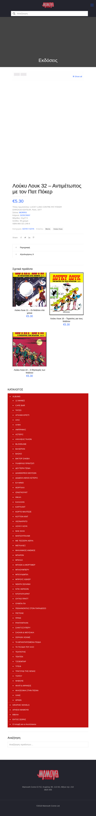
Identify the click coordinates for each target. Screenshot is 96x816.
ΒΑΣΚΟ (18, 454)
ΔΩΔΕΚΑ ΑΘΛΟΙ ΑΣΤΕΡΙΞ (26, 478)
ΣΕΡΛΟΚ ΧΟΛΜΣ (22, 637)
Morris (48, 229)
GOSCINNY (25, 215)
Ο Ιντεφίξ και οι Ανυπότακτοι (24, 724)
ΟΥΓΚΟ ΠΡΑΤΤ (21, 599)
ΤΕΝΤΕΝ (19, 657)
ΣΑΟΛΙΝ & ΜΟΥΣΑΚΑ (24, 632)
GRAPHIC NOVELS (21, 705)
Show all (77, 76)
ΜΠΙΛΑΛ (19, 560)
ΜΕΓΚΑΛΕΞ (20, 545)
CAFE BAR (20, 405)
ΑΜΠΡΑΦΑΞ (20, 429)
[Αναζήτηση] (49, 13)
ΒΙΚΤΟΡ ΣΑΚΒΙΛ (22, 458)
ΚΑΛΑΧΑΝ (19, 502)
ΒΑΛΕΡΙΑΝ (20, 449)
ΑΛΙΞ (17, 420)
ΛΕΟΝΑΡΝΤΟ (21, 521)
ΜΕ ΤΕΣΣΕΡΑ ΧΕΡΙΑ (24, 541)
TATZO (18, 410)
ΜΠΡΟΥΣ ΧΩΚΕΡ (23, 579)
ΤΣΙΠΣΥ (18, 676)
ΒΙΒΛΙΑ (15, 715)
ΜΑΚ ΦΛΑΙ (20, 531)
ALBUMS (16, 396)
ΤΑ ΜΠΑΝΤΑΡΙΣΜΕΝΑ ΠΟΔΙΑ (28, 642)
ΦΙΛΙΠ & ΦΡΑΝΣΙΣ (23, 686)
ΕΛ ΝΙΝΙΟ (19, 483)
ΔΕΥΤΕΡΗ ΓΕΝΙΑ (22, 468)
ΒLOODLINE (20, 444)
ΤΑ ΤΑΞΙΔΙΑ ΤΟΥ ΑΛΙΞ (24, 647)
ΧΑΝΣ (18, 695)
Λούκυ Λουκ (58, 229)
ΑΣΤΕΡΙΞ (19, 434)
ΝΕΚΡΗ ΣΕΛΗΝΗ (22, 584)
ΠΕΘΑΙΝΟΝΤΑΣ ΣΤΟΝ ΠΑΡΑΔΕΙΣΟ (30, 608)
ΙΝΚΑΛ (18, 497)
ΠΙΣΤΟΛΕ (19, 613)
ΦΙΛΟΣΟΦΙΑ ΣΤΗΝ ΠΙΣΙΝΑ (26, 690)
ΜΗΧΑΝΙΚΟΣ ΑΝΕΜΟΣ (25, 550)
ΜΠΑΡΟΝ (19, 555)
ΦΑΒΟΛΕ (19, 681)
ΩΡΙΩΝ (18, 700)
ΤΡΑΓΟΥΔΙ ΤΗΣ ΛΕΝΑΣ (25, 671)
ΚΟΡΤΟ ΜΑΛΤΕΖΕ (23, 512)
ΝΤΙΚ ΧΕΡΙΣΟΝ (22, 589)
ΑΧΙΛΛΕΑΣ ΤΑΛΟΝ (23, 439)
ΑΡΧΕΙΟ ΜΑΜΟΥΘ (20, 710)
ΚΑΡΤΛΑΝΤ (20, 507)
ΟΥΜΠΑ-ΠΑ (20, 603)
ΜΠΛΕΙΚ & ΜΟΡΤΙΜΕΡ (25, 565)
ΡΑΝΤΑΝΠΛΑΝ (21, 623)
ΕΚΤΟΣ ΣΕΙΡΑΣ (19, 719)
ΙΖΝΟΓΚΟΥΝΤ (21, 492)
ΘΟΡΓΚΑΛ (20, 487)
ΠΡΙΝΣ (18, 618)
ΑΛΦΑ (18, 425)
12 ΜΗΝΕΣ (20, 401)
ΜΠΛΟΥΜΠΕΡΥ (22, 570)
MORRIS (23, 212)
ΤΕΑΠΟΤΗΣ (20, 652)
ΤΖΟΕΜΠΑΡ (20, 661)
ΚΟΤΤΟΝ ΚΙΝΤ (21, 516)
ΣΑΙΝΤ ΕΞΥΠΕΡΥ (22, 628)
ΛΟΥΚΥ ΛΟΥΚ (28, 229)
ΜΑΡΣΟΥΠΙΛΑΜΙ (22, 536)
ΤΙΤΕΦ (18, 666)
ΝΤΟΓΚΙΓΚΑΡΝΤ (22, 594)
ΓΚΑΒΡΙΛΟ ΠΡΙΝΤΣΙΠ (24, 463)
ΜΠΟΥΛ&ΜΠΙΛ (21, 574)
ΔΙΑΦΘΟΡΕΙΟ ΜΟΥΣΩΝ (25, 473)
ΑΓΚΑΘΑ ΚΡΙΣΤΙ (22, 415)
